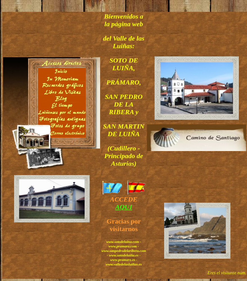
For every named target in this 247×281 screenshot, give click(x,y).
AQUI (123, 207)
